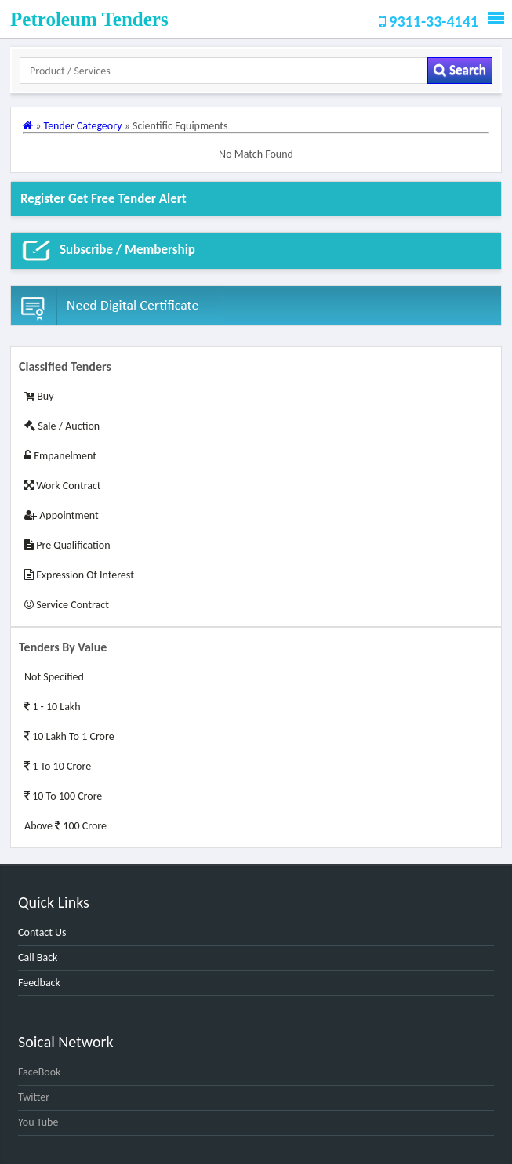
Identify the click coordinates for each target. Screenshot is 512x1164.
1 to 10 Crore (57, 766)
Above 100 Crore (65, 825)
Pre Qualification (67, 545)
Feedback (39, 982)
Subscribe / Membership (107, 251)
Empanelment (60, 455)
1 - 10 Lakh (52, 706)
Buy (38, 396)
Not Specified (54, 677)
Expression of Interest (79, 575)
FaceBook (39, 1072)
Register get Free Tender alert (103, 198)
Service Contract (66, 604)
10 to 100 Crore (63, 796)
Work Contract (62, 485)
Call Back (37, 957)
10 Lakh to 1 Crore (69, 736)
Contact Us (42, 932)
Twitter (33, 1097)
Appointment (61, 515)
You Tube (38, 1122)
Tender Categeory (84, 125)
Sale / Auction (62, 426)
